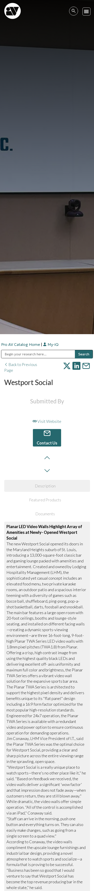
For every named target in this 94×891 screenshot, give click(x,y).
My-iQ (50, 344)
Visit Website (47, 421)
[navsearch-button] (73, 11)
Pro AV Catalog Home (21, 344)
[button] (86, 12)
